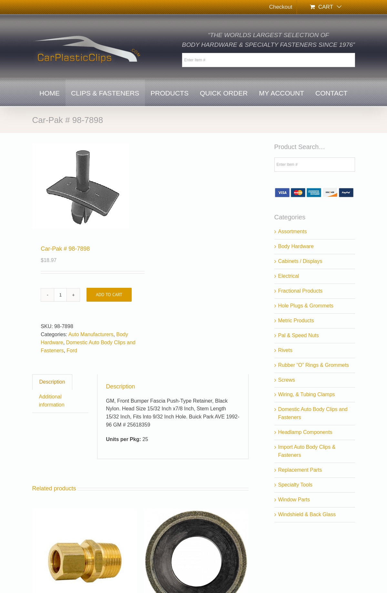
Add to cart (109, 294)
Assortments (292, 231)
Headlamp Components (305, 432)
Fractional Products (300, 291)
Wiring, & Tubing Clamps (306, 394)
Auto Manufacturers (91, 334)
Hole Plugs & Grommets (306, 305)
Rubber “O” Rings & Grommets (313, 365)
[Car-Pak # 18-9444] (196, 512)
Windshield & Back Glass (307, 514)
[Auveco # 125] (84, 512)
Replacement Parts (300, 470)
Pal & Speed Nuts (298, 335)
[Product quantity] (60, 294)
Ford (71, 350)
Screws (286, 380)
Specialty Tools (295, 484)
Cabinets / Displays (300, 261)
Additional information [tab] (52, 400)
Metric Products (296, 320)
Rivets (285, 350)
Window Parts (294, 499)
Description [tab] (52, 382)
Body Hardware (296, 246)
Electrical (288, 276)
